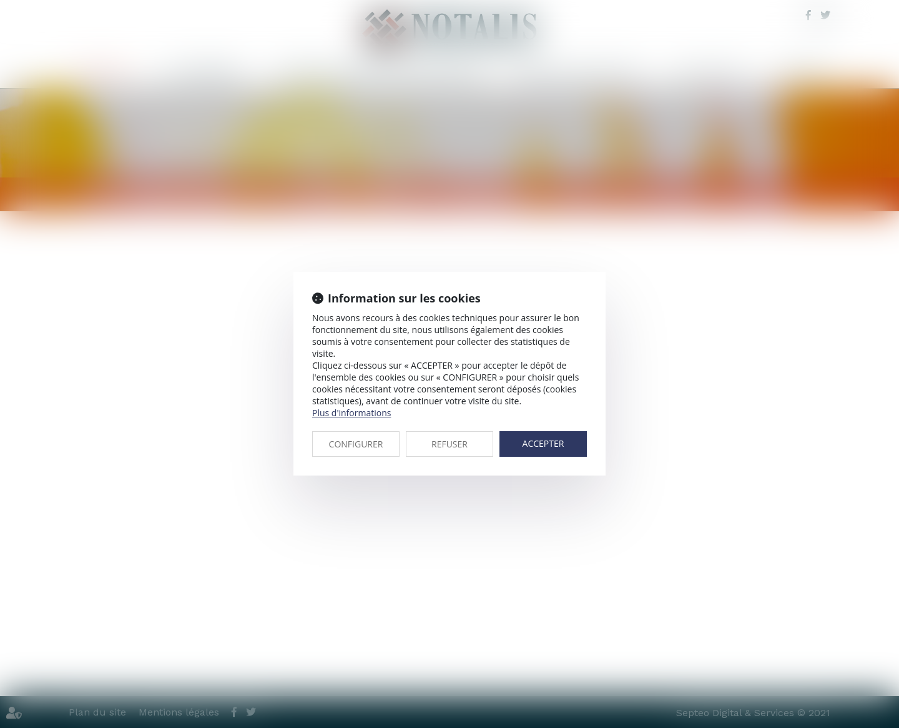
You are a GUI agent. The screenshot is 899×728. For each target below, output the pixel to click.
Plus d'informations (351, 413)
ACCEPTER (543, 443)
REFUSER (449, 444)
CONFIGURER (356, 444)
